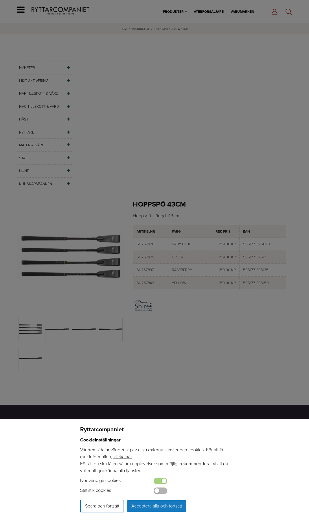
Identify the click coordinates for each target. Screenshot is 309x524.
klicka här (122, 456)
